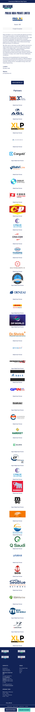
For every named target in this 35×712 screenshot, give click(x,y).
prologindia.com (7, 73)
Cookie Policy (21, 706)
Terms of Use (9, 706)
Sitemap (26, 706)
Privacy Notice (15, 706)
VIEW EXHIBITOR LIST (17, 82)
